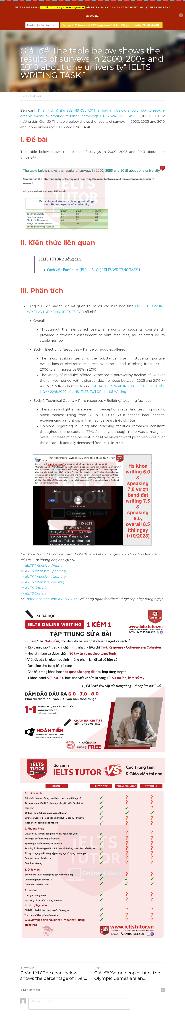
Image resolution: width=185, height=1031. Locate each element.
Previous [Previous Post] (27, 968)
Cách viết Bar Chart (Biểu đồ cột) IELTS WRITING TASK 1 (93, 270)
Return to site (30, 990)
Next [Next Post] (98, 968)
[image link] (92, 199)
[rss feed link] (163, 990)
